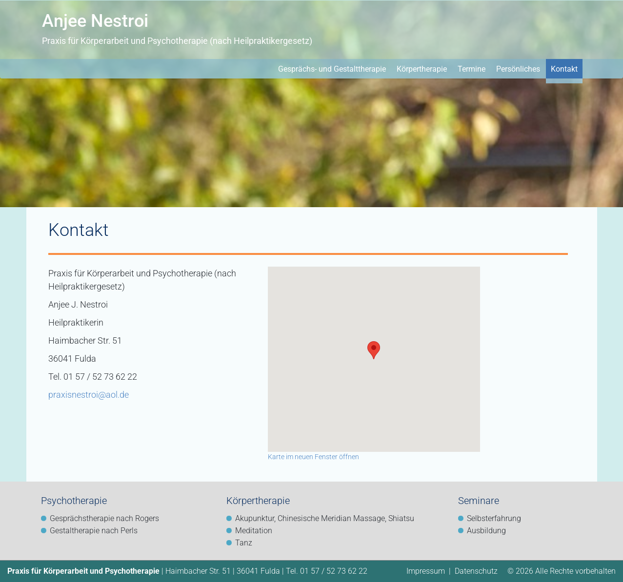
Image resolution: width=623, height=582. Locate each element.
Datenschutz (476, 571)
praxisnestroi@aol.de (88, 394)
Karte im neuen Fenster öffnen (313, 457)
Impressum (425, 571)
